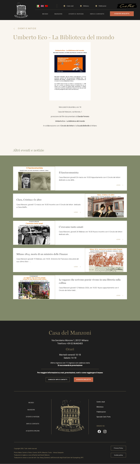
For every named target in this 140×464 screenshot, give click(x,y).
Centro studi (70, 6)
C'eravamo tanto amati (71, 227)
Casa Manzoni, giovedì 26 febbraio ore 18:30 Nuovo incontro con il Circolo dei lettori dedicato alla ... (91, 233)
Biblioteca (86, 6)
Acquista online (33, 431)
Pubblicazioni (102, 6)
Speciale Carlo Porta (103, 417)
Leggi (118, 185)
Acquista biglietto (121, 13)
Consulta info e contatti (57, 379)
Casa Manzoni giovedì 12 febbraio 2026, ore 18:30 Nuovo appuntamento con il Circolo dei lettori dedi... (89, 289)
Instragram (104, 432)
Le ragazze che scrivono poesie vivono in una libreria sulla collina (90, 281)
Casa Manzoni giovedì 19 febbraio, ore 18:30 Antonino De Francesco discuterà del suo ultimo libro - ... (47, 260)
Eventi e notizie (76, 14)
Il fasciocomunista (69, 172)
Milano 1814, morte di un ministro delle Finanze (42, 254)
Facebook (99, 432)
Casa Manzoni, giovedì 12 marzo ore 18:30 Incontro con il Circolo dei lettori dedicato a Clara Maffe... (48, 206)
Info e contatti (97, 14)
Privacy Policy (118, 448)
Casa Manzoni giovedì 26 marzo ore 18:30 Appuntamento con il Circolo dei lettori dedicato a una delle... (90, 178)
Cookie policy (118, 455)
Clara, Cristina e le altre (29, 199)
